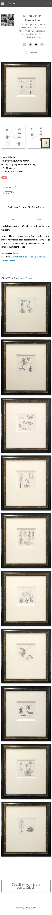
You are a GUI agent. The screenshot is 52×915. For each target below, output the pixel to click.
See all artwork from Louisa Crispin (26, 886)
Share (9, 193)
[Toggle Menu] (2, 3)
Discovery (12, 3)
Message (33, 52)
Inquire (10, 187)
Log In (48, 3)
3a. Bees (38, 256)
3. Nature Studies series (22, 256)
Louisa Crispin (33, 16)
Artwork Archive (30, 908)
